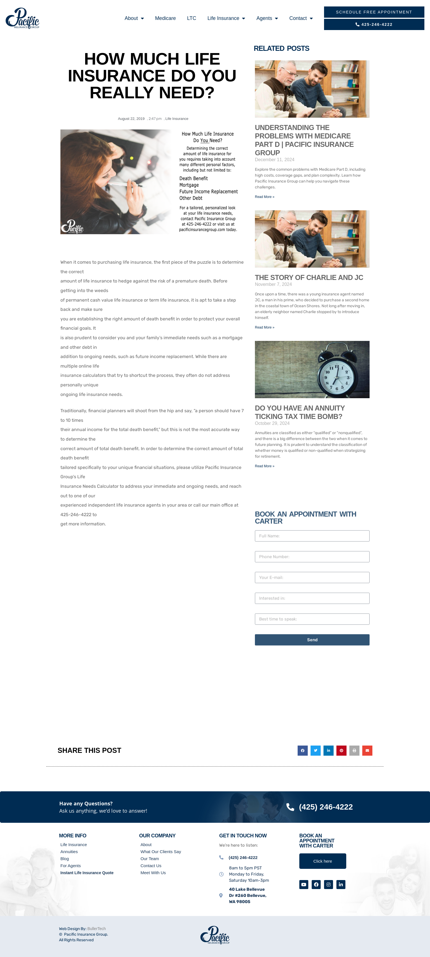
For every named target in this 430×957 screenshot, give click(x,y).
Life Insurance (226, 18)
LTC (191, 18)
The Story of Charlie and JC (309, 277)
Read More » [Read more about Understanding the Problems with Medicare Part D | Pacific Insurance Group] (264, 197)
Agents (267, 18)
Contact (301, 18)
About (134, 18)
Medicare (165, 18)
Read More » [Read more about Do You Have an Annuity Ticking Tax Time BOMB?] (264, 466)
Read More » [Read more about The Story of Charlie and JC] (264, 327)
